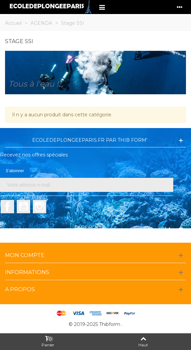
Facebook (7, 206)
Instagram (39, 206)
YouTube (23, 206)
